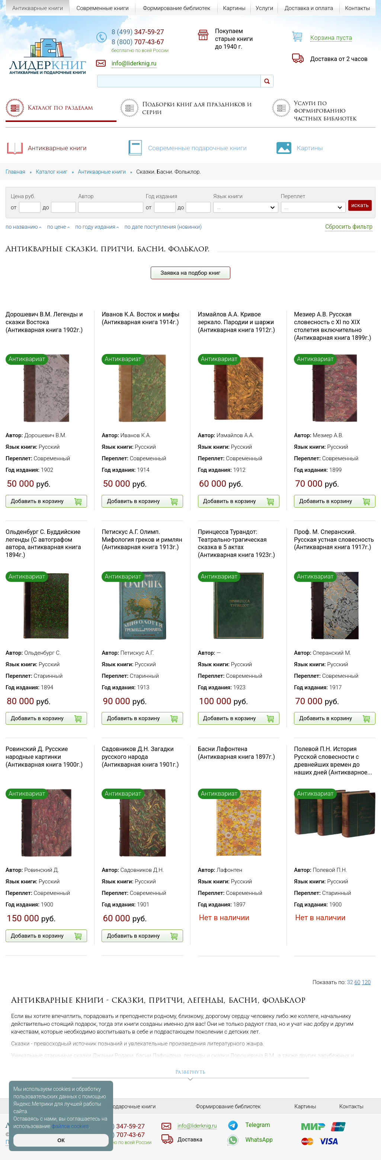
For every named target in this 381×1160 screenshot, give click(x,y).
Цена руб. (23, 196)
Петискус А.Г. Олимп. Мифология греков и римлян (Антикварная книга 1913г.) (142, 539)
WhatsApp (259, 1139)
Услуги (264, 8)
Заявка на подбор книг (191, 273)
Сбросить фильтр (348, 226)
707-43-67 (150, 42)
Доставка (190, 1139)
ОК (60, 1140)
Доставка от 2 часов (339, 58)
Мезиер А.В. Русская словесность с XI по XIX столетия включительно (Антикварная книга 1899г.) (332, 326)
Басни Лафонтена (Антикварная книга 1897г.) (236, 752)
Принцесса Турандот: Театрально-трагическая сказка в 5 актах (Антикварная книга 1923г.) (236, 543)
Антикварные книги (47, 147)
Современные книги (102, 8)
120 (366, 982)
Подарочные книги (132, 1106)
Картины (302, 147)
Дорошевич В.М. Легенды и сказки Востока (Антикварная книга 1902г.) (44, 322)
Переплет (293, 196)
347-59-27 (150, 32)
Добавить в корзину (46, 501)
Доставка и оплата (308, 8)
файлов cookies (70, 1126)
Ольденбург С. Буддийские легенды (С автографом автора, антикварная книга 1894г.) (43, 543)
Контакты (357, 8)
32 (350, 982)
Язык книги (228, 196)
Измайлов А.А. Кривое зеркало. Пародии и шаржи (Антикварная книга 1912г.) (236, 322)
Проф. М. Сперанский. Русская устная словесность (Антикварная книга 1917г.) (334, 539)
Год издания (161, 196)
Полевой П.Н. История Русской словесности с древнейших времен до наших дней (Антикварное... (333, 760)
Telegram (257, 1124)
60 (358, 982)
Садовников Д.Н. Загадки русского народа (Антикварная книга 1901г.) (140, 756)
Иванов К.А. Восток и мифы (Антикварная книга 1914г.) (140, 318)
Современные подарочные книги (188, 147)
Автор (85, 196)
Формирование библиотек (175, 8)
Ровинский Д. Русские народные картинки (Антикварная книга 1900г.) (44, 756)
